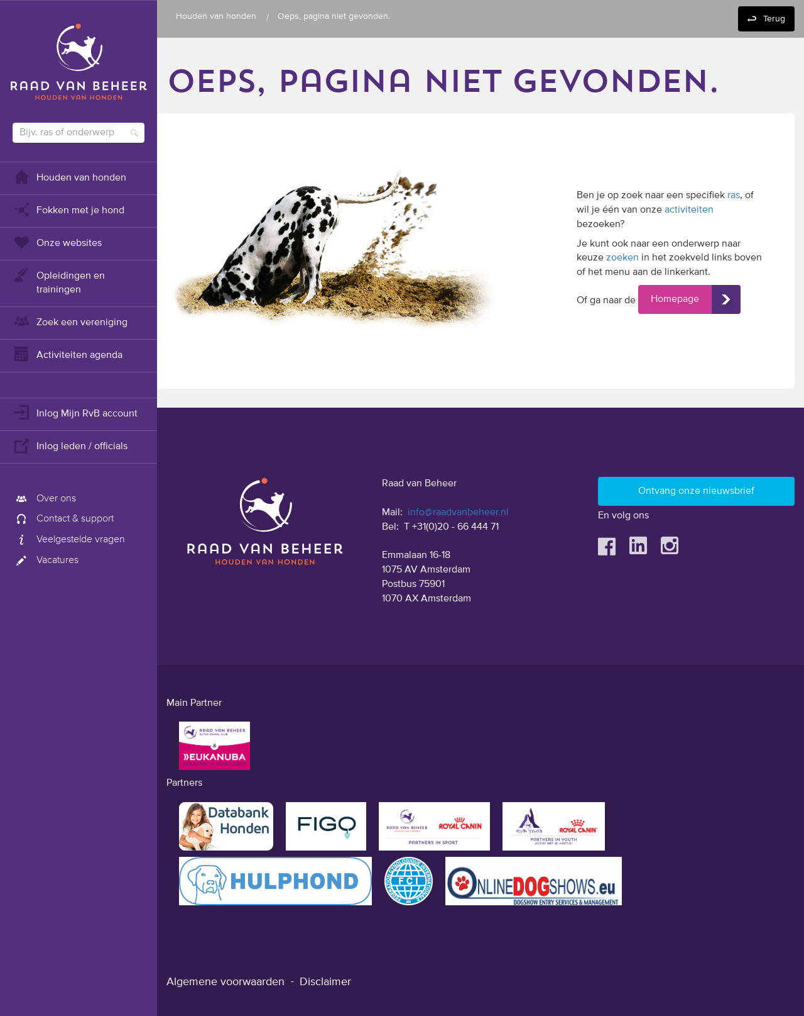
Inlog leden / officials (70, 445)
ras (733, 196)
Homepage (675, 299)
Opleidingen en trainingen (59, 281)
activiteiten (689, 210)
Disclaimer (325, 982)
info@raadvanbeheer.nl (458, 513)
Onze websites (57, 242)
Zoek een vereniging (70, 321)
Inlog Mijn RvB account (75, 412)
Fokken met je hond (68, 209)
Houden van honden (69, 176)
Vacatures (46, 560)
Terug (774, 18)
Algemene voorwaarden (225, 982)
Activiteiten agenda (67, 354)
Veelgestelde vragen (69, 540)
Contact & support (63, 519)
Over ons (44, 499)
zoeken (622, 258)
